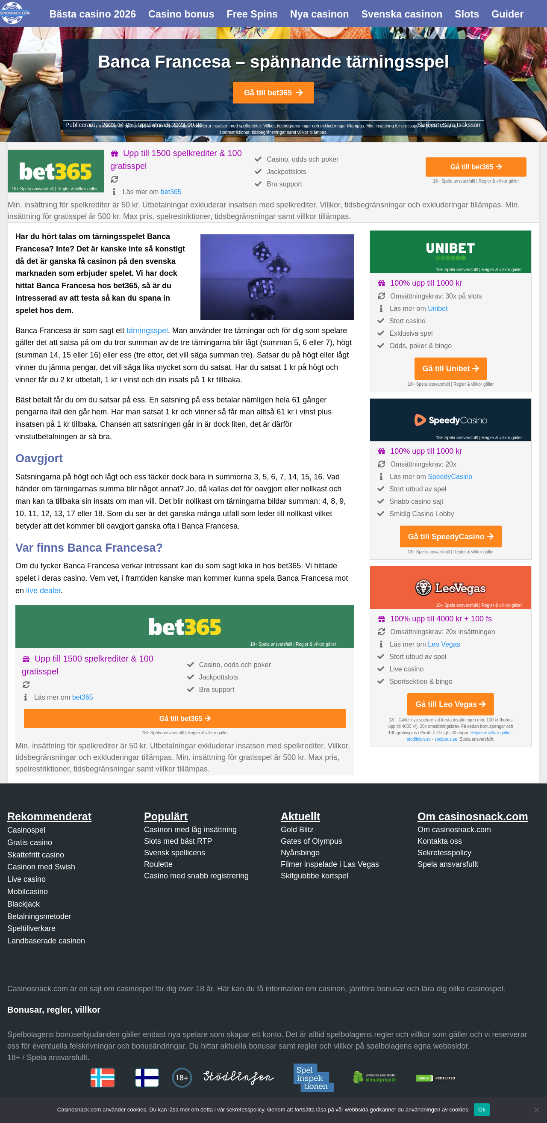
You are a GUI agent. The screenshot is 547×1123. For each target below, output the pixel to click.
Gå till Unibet (451, 368)
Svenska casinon (401, 14)
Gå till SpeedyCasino (451, 536)
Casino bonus (181, 14)
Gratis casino (29, 842)
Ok (481, 1109)
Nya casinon (319, 14)
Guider (507, 14)
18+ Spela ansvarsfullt (33, 188)
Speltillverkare (31, 928)
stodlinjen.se (419, 739)
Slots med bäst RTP (178, 841)
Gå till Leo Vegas (450, 704)
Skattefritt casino (35, 855)
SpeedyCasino (450, 476)
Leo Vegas (444, 644)
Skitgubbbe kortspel (314, 876)
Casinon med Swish (41, 867)
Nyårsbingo (300, 852)
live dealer (43, 590)
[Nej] (536, 1109)
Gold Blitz (297, 829)
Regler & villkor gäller (77, 188)
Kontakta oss (440, 841)
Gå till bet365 (273, 93)
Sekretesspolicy (444, 852)
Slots (467, 14)
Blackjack (23, 904)
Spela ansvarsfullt (448, 864)
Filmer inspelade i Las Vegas (330, 864)
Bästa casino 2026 (92, 14)
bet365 (171, 191)
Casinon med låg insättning (190, 829)
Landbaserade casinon (46, 941)
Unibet (437, 308)
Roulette (158, 864)
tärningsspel (147, 330)
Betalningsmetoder (39, 916)
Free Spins (252, 14)
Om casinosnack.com (454, 829)
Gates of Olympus (311, 841)
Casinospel (26, 830)
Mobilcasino (27, 891)
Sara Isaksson (461, 124)
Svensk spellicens (174, 852)
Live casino (26, 879)
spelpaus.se (446, 739)
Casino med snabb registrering (196, 876)
